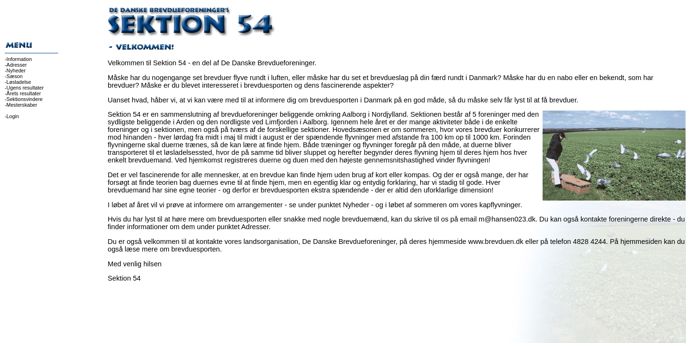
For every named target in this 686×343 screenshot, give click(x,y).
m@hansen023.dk (507, 219)
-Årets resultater (23, 93)
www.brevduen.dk (496, 241)
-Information (18, 59)
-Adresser (16, 65)
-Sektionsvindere (23, 99)
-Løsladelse (18, 82)
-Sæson (13, 76)
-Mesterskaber (21, 105)
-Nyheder (15, 70)
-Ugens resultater (24, 88)
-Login (12, 116)
